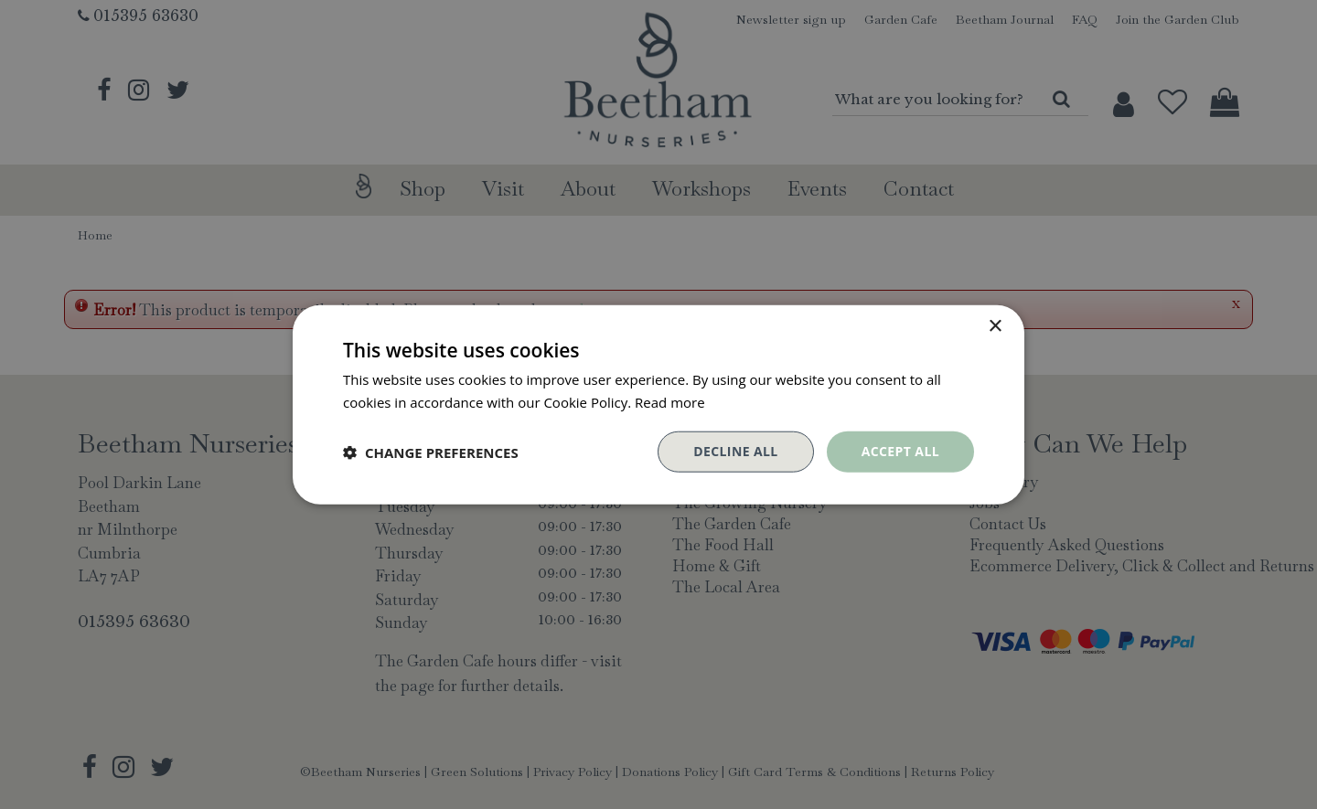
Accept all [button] (900, 451)
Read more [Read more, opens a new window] (670, 401)
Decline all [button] (735, 451)
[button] (431, 451)
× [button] (994, 326)
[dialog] (658, 404)
